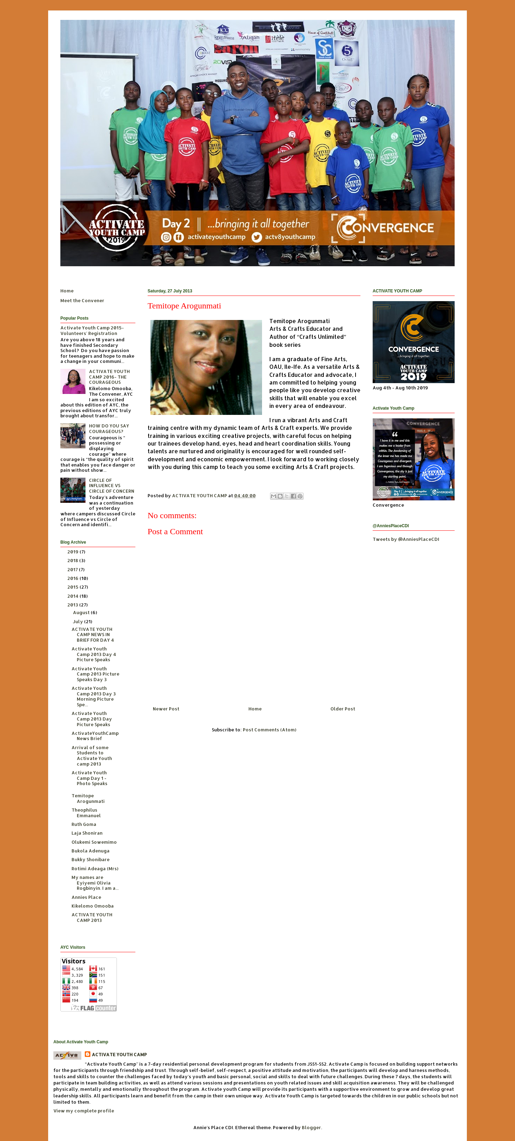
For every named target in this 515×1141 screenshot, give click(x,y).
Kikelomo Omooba (93, 906)
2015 (73, 587)
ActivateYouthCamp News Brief (95, 735)
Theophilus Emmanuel (86, 812)
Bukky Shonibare (91, 859)
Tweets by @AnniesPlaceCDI (406, 539)
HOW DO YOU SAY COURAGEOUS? (109, 428)
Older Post (342, 708)
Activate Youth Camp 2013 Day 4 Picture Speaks (94, 654)
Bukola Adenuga (91, 850)
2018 (73, 560)
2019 (73, 551)
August (82, 612)
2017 (73, 569)
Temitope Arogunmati (88, 798)
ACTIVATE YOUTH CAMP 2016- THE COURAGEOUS (109, 376)
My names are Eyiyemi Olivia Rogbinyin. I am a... (95, 882)
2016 (73, 578)
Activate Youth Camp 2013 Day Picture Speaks (92, 718)
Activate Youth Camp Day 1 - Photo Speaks (89, 778)
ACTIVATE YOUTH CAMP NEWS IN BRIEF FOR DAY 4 (93, 634)
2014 (73, 596)
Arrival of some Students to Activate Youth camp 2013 (92, 756)
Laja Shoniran (87, 833)
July (78, 621)
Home (255, 708)
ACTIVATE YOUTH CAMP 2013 (92, 917)
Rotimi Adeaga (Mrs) (95, 868)
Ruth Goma (84, 824)
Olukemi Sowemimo (94, 842)
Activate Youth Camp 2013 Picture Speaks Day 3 (95, 674)
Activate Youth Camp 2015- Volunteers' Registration (92, 330)
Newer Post (166, 708)
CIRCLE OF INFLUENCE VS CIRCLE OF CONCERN (111, 485)
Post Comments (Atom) (269, 729)
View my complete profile (83, 1110)
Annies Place (86, 897)
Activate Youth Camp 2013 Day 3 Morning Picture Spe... (94, 696)
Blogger (311, 1127)
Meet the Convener (82, 300)
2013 (73, 604)
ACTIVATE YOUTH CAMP (119, 1054)
